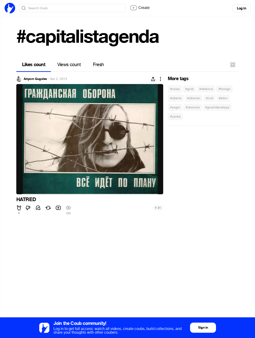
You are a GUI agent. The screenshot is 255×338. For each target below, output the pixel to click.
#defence (206, 89)
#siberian (193, 98)
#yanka (175, 116)
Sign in (203, 327)
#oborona (193, 107)
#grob (189, 89)
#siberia (176, 98)
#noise (175, 89)
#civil (209, 98)
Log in (241, 8)
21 (158, 208)
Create (140, 7)
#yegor (175, 107)
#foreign (224, 89)
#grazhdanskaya (217, 107)
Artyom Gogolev (35, 79)
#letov (223, 98)
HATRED (26, 199)
